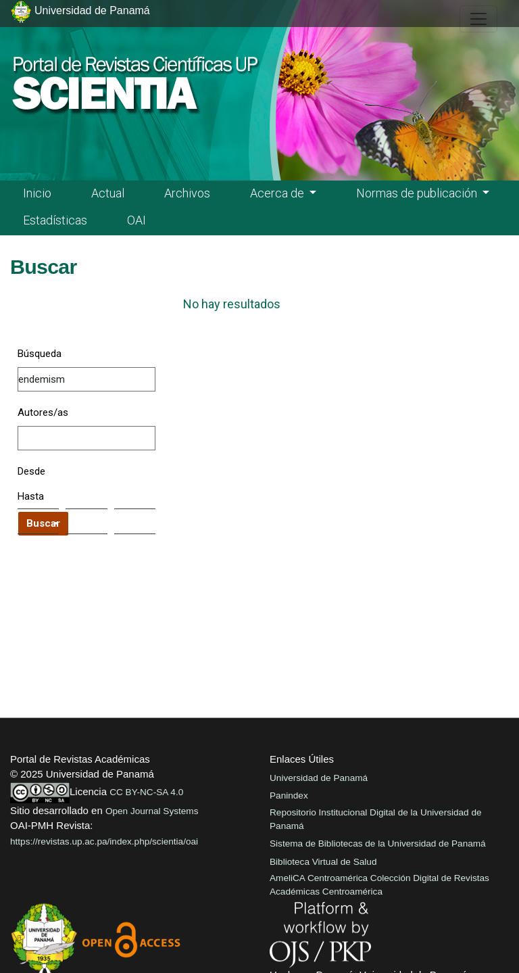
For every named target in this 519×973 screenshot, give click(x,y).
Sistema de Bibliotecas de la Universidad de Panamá (378, 843)
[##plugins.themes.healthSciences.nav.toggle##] (478, 18)
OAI (136, 220)
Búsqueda (39, 354)
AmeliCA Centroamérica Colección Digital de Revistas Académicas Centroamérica (379, 885)
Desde (31, 471)
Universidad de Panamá (319, 778)
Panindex (289, 795)
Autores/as (43, 412)
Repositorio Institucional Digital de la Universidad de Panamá (376, 819)
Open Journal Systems (152, 811)
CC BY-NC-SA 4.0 (146, 792)
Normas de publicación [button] (418, 193)
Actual (107, 193)
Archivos (187, 193)
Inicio (37, 193)
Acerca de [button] (278, 193)
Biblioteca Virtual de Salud (323, 862)
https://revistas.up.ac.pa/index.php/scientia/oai (104, 841)
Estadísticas (55, 220)
